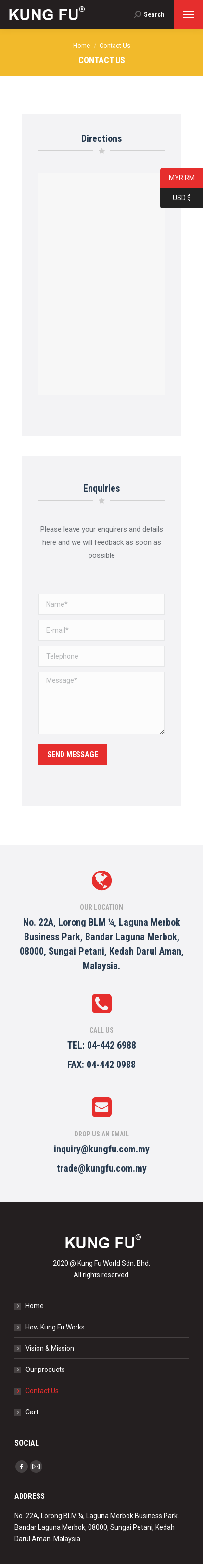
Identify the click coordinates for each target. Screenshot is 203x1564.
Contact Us (42, 1391)
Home (34, 1306)
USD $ (175, 198)
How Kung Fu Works (55, 1327)
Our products (45, 1369)
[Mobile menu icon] (188, 14)
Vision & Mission (49, 1348)
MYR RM (177, 178)
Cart (31, 1412)
